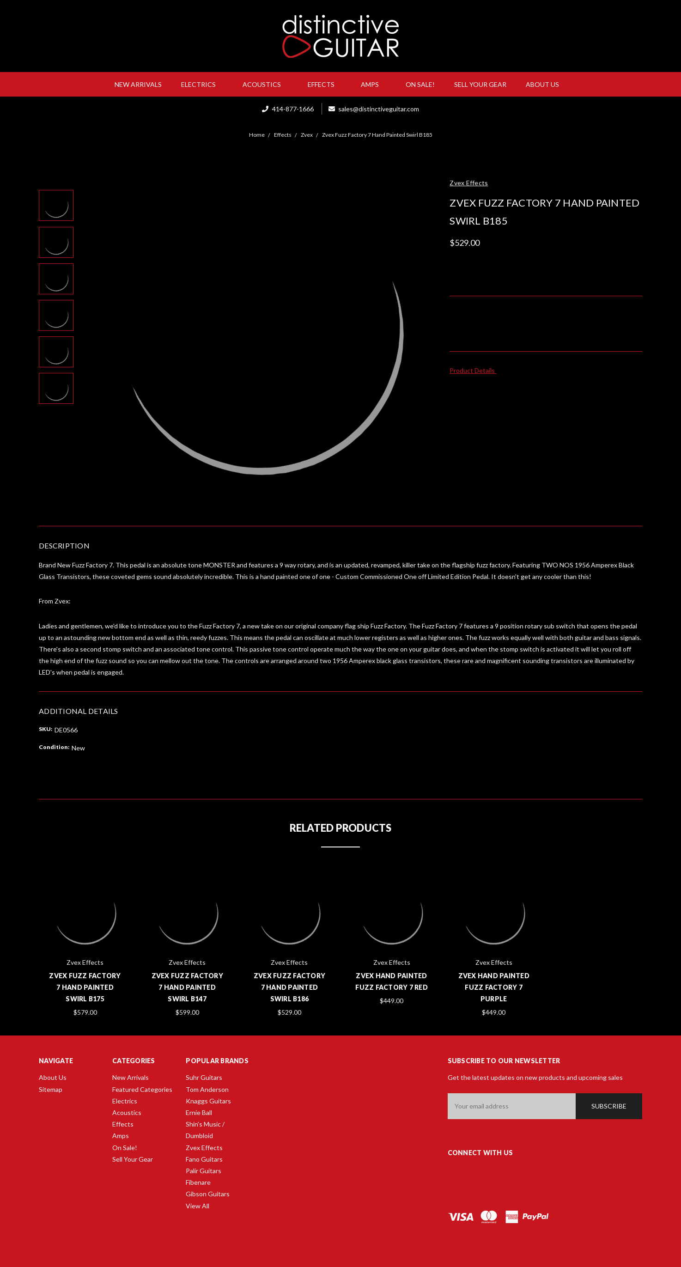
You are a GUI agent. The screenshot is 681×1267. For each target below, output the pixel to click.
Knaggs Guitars (208, 1101)
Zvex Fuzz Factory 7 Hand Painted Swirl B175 (85, 987)
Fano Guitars (204, 1159)
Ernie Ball (199, 1112)
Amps (373, 84)
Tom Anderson (207, 1089)
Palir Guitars (203, 1171)
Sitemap (50, 1089)
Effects (325, 84)
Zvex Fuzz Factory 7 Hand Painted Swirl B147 (187, 987)
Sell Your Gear (480, 84)
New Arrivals (138, 84)
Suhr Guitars (204, 1077)
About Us (546, 84)
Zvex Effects (204, 1147)
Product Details (475, 370)
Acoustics (265, 84)
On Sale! (420, 84)
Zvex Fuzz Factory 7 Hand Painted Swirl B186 (289, 987)
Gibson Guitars (208, 1194)
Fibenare (198, 1182)
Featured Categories (142, 1089)
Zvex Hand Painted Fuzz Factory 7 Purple (493, 987)
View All (197, 1206)
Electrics (202, 84)
